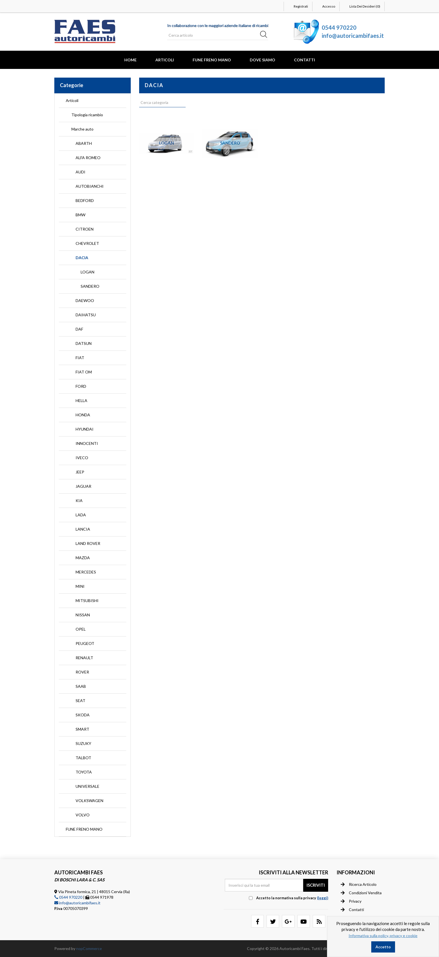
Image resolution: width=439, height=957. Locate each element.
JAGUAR (83, 486)
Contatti (304, 59)
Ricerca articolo (359, 884)
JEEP (80, 472)
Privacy (351, 901)
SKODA (83, 714)
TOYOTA (84, 772)
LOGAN (87, 272)
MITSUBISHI (87, 600)
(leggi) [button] (322, 898)
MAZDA (83, 557)
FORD (81, 386)
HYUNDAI (85, 429)
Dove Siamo (262, 59)
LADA (81, 514)
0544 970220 (339, 27)
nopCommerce (89, 948)
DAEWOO (85, 300)
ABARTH (84, 143)
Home (130, 59)
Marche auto (82, 129)
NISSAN (83, 614)
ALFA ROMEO (88, 157)
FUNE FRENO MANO (212, 59)
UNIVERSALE (87, 786)
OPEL (81, 629)
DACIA (82, 257)
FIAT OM (84, 372)
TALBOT (83, 757)
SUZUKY (83, 743)
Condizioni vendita (361, 893)
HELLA (81, 400)
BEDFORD (85, 200)
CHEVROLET (87, 243)
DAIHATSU (86, 314)
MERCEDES (86, 572)
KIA (79, 500)
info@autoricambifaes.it (353, 35)
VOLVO (83, 814)
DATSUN (84, 343)
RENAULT (84, 657)
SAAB (81, 686)
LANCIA (83, 529)
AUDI (80, 171)
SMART (82, 729)
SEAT (80, 700)
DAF (79, 329)
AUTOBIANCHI (90, 186)
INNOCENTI (87, 443)
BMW (80, 214)
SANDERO (90, 286)
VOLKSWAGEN (89, 800)
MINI (80, 586)
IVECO (82, 457)
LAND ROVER (88, 543)
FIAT (80, 357)
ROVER (82, 672)
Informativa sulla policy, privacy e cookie (383, 935)
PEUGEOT (85, 643)
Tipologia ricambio (87, 114)
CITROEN (85, 229)
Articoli (164, 59)
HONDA (83, 414)
